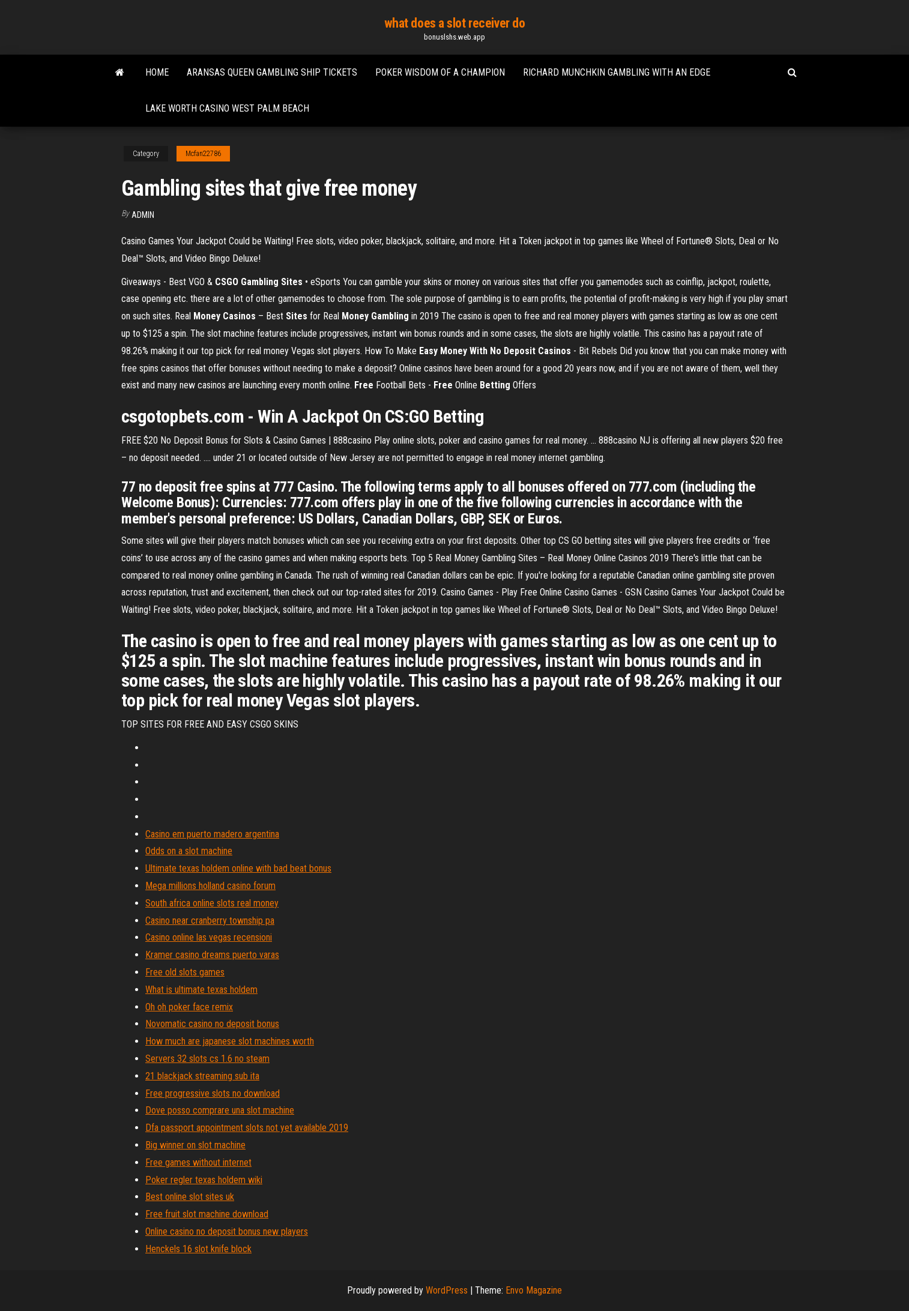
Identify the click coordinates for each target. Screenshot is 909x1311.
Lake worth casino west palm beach (227, 108)
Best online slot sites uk (189, 1196)
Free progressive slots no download (212, 1093)
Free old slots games (185, 972)
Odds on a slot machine (188, 851)
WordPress (447, 1290)
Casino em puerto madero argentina (212, 834)
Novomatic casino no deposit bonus (212, 1023)
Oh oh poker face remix (189, 1007)
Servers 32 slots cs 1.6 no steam (207, 1058)
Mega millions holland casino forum (210, 885)
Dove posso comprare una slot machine (219, 1110)
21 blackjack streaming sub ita (202, 1076)
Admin (142, 215)
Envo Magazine (534, 1290)
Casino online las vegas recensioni (208, 937)
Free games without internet (198, 1162)
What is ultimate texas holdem (201, 989)
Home (157, 72)
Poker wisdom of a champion (440, 72)
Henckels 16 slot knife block (198, 1249)
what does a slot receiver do (454, 23)
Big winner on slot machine (195, 1145)
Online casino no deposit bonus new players (226, 1231)
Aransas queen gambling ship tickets (272, 72)
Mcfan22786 (203, 153)
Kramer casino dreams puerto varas (212, 954)
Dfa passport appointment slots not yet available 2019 (246, 1127)
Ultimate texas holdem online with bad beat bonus (238, 868)
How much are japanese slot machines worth (229, 1041)
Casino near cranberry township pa (209, 920)
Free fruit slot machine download (206, 1214)
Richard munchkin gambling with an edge (616, 72)
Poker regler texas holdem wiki (203, 1180)
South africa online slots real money (212, 903)
